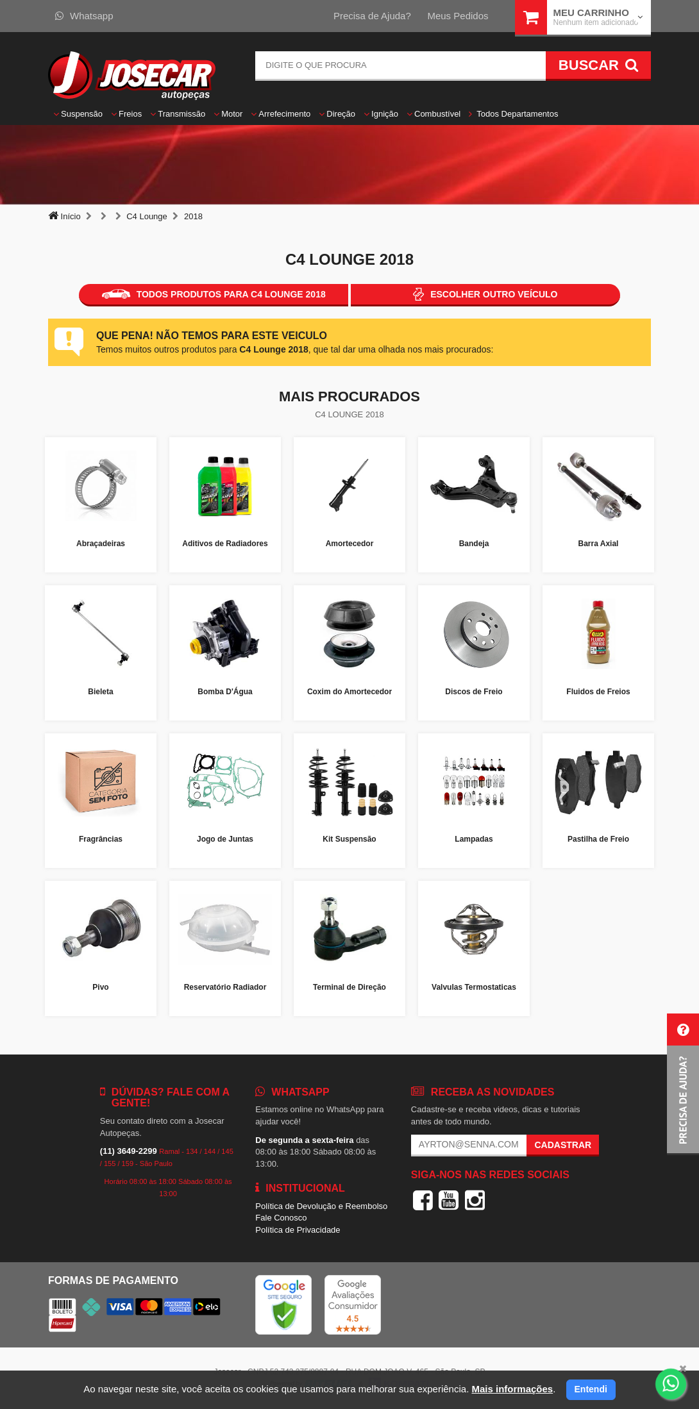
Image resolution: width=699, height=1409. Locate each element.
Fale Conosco (281, 1217)
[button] (683, 1084)
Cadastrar (562, 1145)
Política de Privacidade (297, 1230)
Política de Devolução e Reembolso (321, 1206)
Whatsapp (84, 15)
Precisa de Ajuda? (372, 15)
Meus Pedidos (457, 15)
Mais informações (512, 1388)
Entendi (591, 1389)
